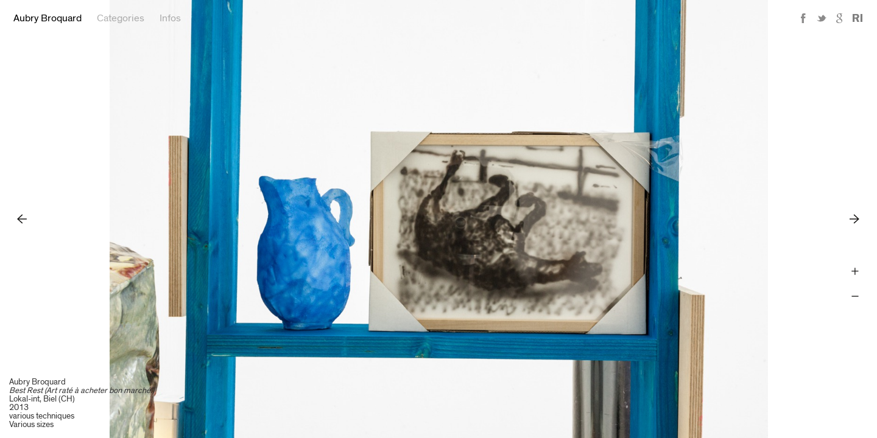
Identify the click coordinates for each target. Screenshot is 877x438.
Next (855, 219)
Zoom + (854, 271)
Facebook (803, 18)
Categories (120, 18)
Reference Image (857, 18)
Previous (22, 219)
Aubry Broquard (47, 18)
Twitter (821, 18)
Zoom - (854, 296)
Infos (170, 18)
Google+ (840, 18)
